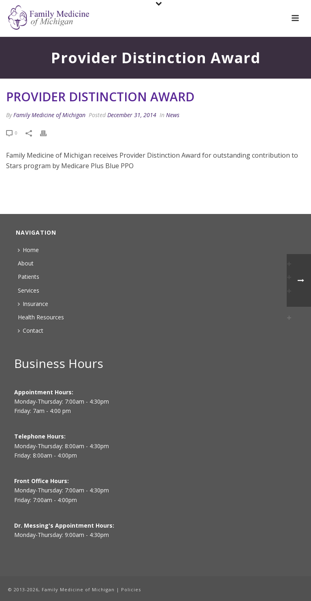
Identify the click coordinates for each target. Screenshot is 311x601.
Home (28, 250)
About (26, 263)
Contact (30, 330)
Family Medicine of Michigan (49, 115)
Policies (131, 589)
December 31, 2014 (131, 115)
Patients (28, 276)
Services (28, 290)
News (172, 115)
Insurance (33, 304)
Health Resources (41, 317)
